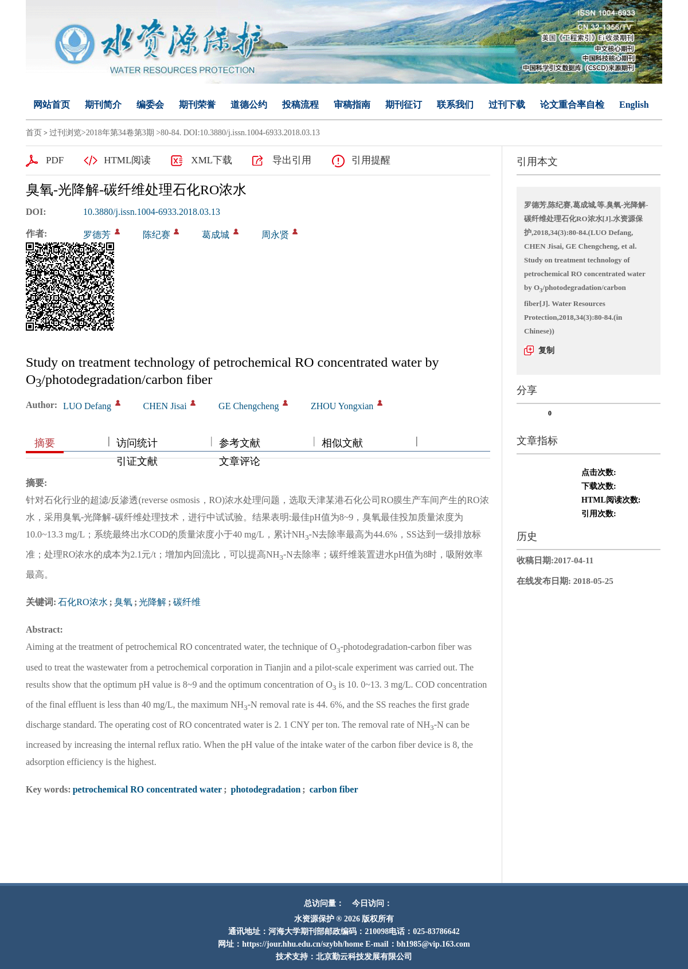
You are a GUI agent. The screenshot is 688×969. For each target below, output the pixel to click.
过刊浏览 (65, 132)
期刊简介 (103, 104)
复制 (546, 350)
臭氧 (123, 602)
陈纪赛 (156, 235)
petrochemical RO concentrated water (147, 789)
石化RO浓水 (82, 602)
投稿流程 (300, 104)
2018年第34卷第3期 (120, 132)
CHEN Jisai (165, 406)
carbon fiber (332, 789)
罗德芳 (97, 235)
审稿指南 (352, 104)
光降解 (152, 602)
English (634, 104)
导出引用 (291, 160)
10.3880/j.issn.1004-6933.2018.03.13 (151, 212)
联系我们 (455, 104)
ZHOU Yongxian (342, 406)
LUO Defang (87, 406)
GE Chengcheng (248, 406)
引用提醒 (370, 160)
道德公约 (248, 104)
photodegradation (265, 789)
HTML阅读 (127, 160)
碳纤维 (187, 602)
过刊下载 (506, 104)
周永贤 (275, 235)
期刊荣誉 (197, 104)
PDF (55, 160)
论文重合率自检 (572, 104)
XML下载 (211, 160)
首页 (34, 132)
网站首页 (51, 104)
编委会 (150, 104)
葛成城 (215, 235)
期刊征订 (403, 104)
